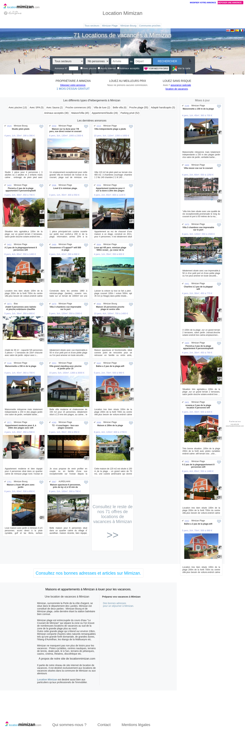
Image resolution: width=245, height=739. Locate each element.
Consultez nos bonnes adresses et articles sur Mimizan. (88, 573)
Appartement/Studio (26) (105, 113)
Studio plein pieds (20, 129)
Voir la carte (181, 68)
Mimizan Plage (110, 25)
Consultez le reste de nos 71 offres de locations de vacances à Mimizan (112, 521)
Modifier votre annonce (203, 3)
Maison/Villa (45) (80, 113)
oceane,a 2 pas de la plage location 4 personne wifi (198, 406)
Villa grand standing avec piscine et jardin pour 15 (65, 367)
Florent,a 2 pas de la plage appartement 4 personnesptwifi (20, 189)
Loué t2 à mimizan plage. (65, 188)
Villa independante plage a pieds (110, 129)
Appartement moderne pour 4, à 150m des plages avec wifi (20, 426)
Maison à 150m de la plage (110, 425)
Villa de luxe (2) (102, 107)
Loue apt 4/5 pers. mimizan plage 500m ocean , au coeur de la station (110, 250)
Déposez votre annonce (72, 85)
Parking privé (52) (130, 113)
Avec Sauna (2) (54, 107)
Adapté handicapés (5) (163, 107)
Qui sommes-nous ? (69, 725)
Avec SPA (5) (37, 107)
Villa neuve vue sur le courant (198, 168)
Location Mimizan (47, 679)
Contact (104, 725)
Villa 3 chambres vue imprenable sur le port (65, 308)
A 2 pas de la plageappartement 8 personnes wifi (20, 248)
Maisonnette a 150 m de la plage (20, 366)
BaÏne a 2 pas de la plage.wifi (110, 366)
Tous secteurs (92, 25)
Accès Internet (107, 68)
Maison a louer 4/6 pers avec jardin (21, 486)
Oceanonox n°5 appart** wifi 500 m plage (65, 248)
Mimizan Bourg (128, 25)
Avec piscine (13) (18, 107)
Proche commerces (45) (78, 107)
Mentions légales (136, 725)
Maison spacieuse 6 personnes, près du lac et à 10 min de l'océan (65, 487)
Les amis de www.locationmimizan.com (235, 425)
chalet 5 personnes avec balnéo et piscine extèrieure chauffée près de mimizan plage (20, 309)
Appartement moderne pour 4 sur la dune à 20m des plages (110, 189)
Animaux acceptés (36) (56, 113)
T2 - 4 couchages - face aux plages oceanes (65, 426)
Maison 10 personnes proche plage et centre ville (110, 308)
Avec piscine (88, 68)
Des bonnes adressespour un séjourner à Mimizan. (118, 604)
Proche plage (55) (138, 107)
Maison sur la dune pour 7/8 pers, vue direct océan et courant (65, 130)
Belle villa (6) (119, 107)
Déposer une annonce (230, 3)
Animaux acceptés (128, 68)
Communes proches (149, 25)
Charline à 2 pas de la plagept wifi (198, 288)
